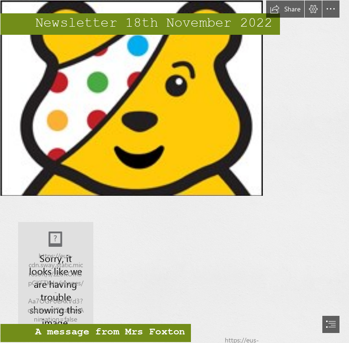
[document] (174, 171)
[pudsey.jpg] (174, 98)
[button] (285, 9)
